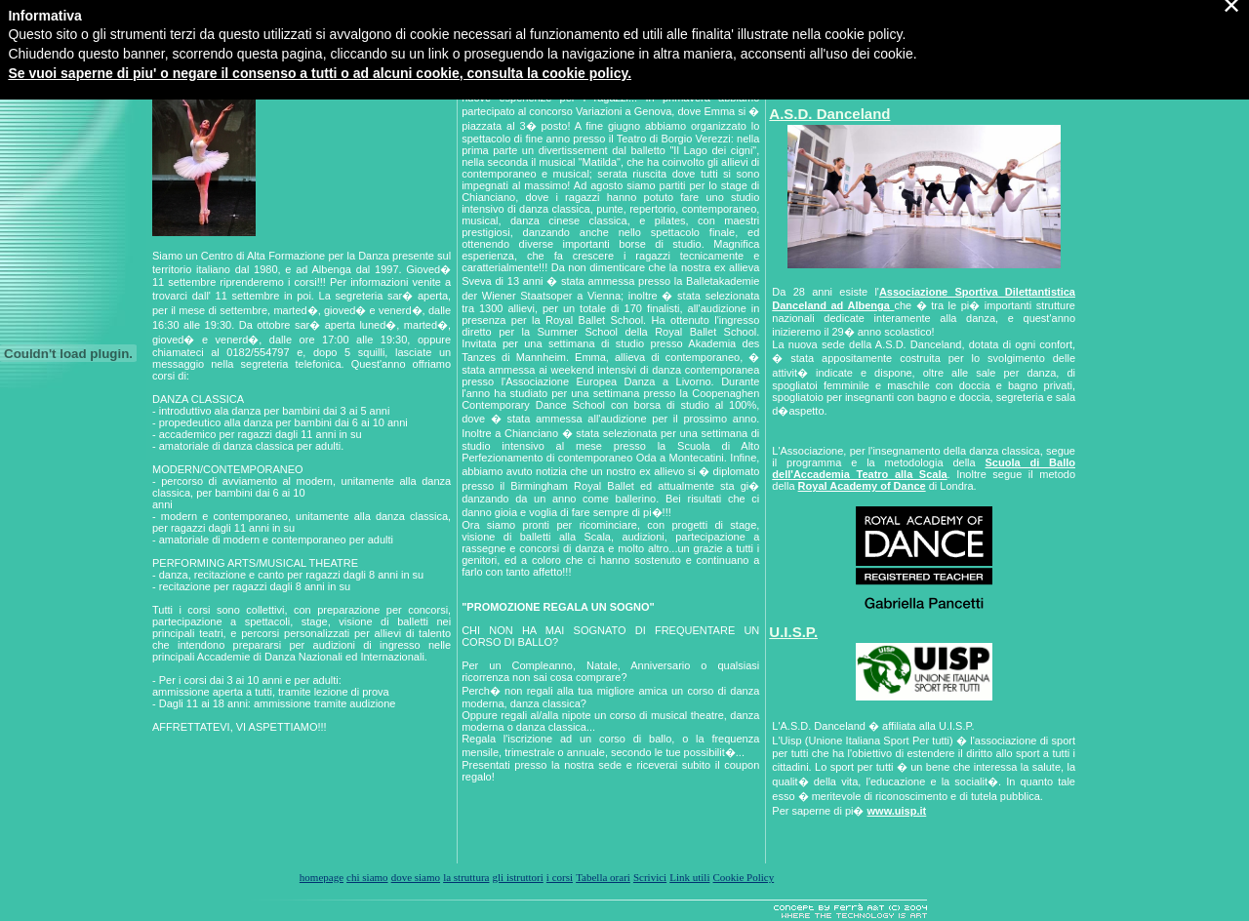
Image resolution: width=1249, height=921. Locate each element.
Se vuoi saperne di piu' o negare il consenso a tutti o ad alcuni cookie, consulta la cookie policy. (319, 43)
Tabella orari (603, 877)
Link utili (689, 877)
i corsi (559, 877)
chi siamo (366, 877)
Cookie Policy (744, 877)
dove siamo (415, 877)
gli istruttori (518, 877)
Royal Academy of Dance (862, 486)
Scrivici (649, 877)
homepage (321, 877)
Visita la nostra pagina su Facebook (877, 83)
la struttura (466, 877)
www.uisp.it (897, 811)
